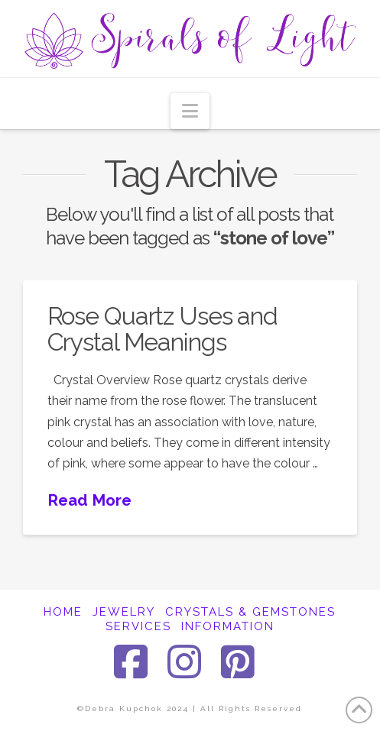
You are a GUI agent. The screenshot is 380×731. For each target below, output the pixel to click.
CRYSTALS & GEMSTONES (250, 612)
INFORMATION (227, 626)
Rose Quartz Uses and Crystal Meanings (162, 329)
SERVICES (138, 626)
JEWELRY (124, 612)
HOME (63, 612)
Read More (89, 500)
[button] (190, 111)
